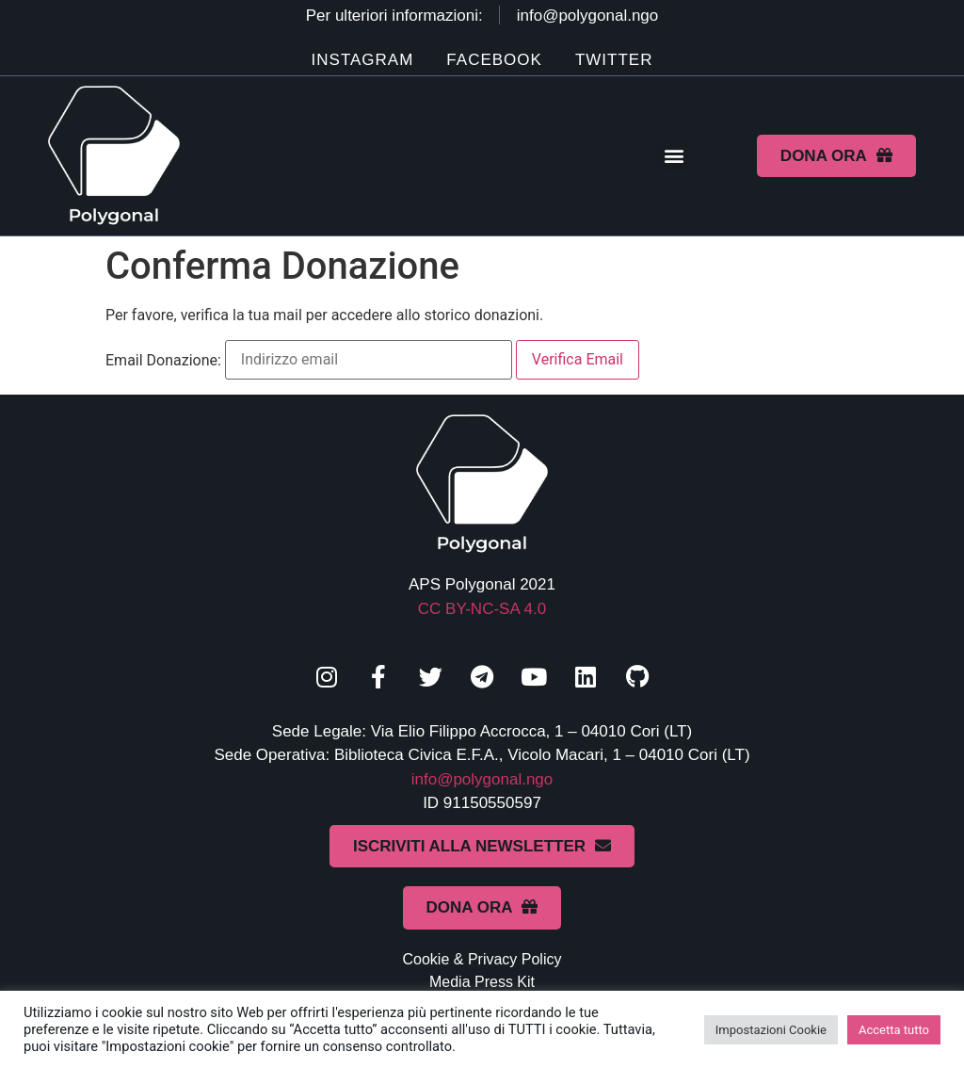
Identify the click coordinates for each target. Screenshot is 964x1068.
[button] (673, 155)
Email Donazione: (163, 360)
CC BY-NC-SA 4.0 (482, 609)
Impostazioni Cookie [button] (771, 1030)
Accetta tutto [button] (894, 1030)
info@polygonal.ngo (482, 779)
